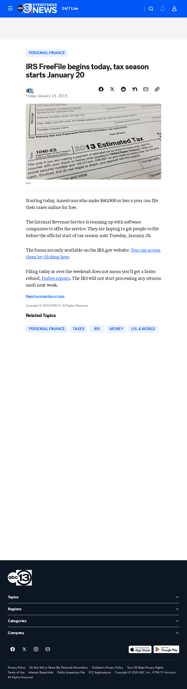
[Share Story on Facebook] (101, 89)
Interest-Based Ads (40, 672)
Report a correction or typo (45, 296)
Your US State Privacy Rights (145, 667)
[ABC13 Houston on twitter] (24, 649)
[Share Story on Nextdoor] (135, 89)
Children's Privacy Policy (107, 667)
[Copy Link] (157, 89)
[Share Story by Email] (146, 89)
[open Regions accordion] (93, 609)
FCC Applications (100, 672)
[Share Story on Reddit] (123, 89)
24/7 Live (70, 8)
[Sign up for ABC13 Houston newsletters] (48, 649)
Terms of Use (16, 672)
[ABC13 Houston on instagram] (36, 649)
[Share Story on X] (112, 89)
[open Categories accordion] (93, 621)
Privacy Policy (17, 667)
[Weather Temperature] (136, 9)
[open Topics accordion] (93, 597)
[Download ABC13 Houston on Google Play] (166, 649)
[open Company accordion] (93, 633)
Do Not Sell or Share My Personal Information (58, 667)
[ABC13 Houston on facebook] (13, 649)
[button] (10, 8)
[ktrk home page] (20, 578)
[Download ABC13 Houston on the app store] (140, 649)
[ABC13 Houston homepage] (37, 8)
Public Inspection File (71, 672)
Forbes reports (56, 278)
